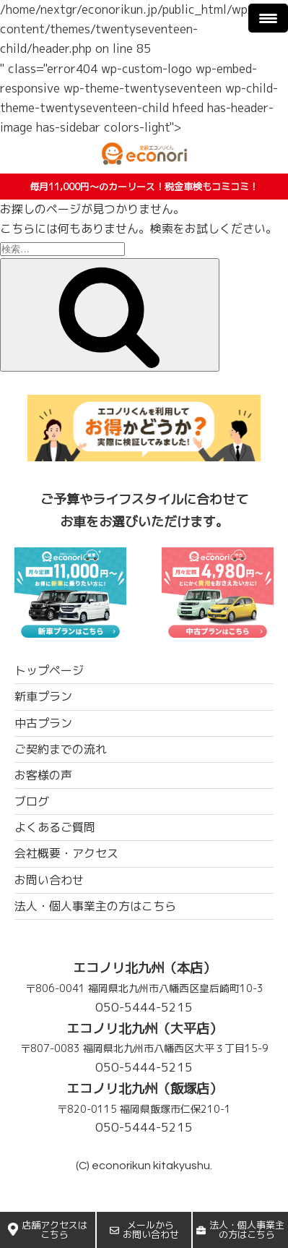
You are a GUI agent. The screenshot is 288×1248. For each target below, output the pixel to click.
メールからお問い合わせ (144, 1229)
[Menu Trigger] (268, 18)
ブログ (31, 801)
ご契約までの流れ (60, 749)
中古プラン (43, 723)
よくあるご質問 (54, 827)
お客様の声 (43, 775)
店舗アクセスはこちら (47, 1229)
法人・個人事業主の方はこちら (240, 1229)
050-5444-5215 (144, 1007)
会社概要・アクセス (66, 853)
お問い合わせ (49, 880)
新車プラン (43, 696)
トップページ (49, 670)
